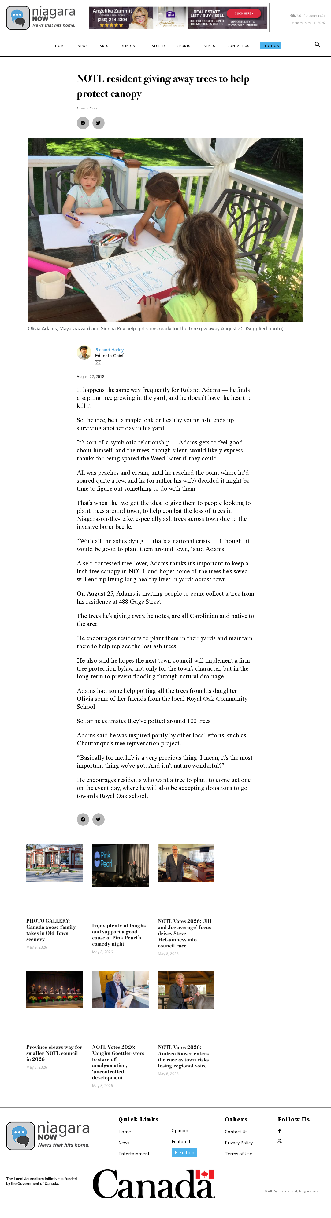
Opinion (180, 1130)
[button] (317, 45)
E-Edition (184, 1152)
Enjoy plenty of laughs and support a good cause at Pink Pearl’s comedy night (119, 934)
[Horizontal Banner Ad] (178, 18)
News (123, 1142)
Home (124, 1131)
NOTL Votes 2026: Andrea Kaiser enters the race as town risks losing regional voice (183, 1056)
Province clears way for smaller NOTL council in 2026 (54, 1053)
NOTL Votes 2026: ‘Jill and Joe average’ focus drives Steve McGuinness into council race (184, 933)
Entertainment (134, 1153)
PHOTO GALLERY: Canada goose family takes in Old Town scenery (51, 930)
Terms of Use (238, 1153)
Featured (181, 1141)
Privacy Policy (239, 1142)
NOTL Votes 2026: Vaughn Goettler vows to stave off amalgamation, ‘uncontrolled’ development (118, 1062)
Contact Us (236, 1131)
